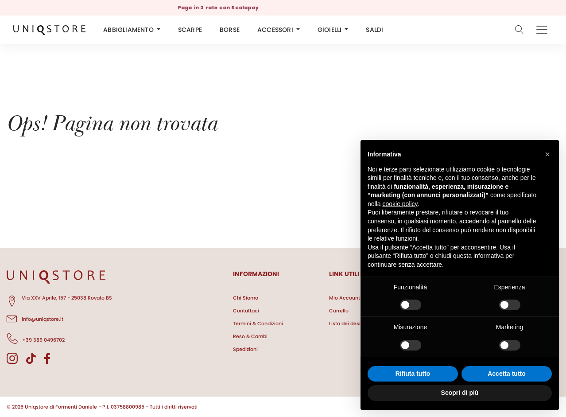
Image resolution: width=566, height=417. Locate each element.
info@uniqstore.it (35, 317)
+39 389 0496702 (36, 338)
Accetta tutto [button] (507, 373)
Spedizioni (245, 349)
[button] (547, 154)
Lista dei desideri (349, 323)
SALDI (374, 29)
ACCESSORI (275, 29)
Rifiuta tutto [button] (412, 373)
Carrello (339, 310)
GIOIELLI (330, 29)
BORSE (230, 29)
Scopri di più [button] (460, 392)
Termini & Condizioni (258, 323)
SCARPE (190, 29)
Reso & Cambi (250, 336)
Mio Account (344, 297)
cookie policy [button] (399, 203)
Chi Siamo (245, 297)
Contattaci (246, 310)
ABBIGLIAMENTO (128, 29)
